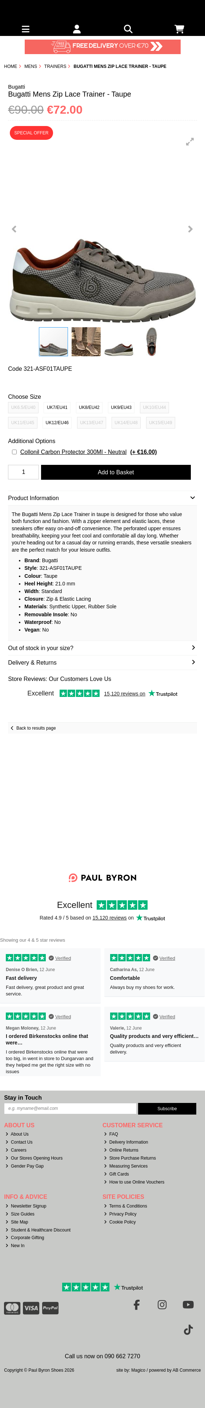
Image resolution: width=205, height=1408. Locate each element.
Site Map (16, 1222)
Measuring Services (126, 1166)
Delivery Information (126, 1142)
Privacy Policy (120, 1214)
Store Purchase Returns (130, 1158)
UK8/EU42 (89, 407)
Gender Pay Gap (24, 1166)
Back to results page (36, 728)
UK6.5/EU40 (23, 407)
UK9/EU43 (121, 407)
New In (14, 1245)
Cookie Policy (120, 1222)
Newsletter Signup (25, 1206)
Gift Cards (116, 1174)
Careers (16, 1150)
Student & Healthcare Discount (38, 1230)
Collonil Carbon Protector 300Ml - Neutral (88, 452)
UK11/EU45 (22, 422)
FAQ (111, 1134)
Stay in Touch (23, 1098)
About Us (17, 1134)
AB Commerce (187, 1370)
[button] (190, 141)
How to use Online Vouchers (134, 1182)
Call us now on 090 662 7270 (102, 1356)
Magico (138, 1370)
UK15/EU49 (160, 422)
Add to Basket (116, 472)
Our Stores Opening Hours (34, 1158)
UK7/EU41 (57, 407)
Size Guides (20, 1214)
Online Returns (121, 1150)
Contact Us (18, 1142)
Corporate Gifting (24, 1237)
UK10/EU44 (154, 407)
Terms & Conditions (125, 1206)
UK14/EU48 (125, 422)
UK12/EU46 (57, 422)
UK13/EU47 (91, 422)
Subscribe (167, 1108)
